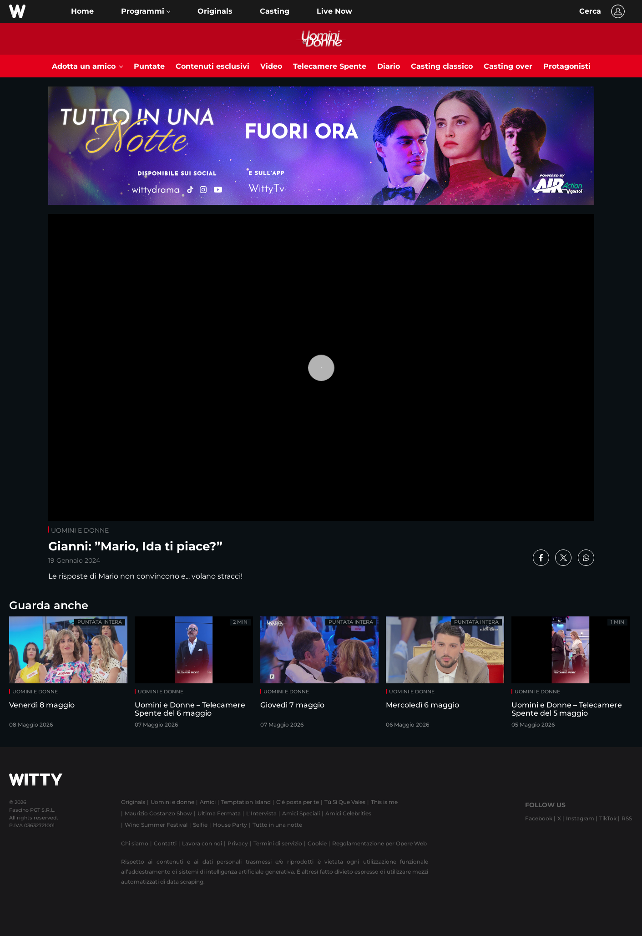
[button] (145, 11)
